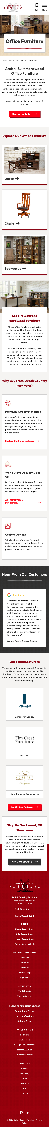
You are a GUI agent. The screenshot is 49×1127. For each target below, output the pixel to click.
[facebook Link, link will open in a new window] (21, 1113)
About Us (24, 1063)
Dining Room (24, 1040)
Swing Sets (24, 986)
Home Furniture (24, 1030)
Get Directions (23, 909)
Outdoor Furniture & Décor (24, 1006)
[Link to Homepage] (25, 885)
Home (4, 60)
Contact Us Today (22, 114)
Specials (24, 1068)
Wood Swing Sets (24, 996)
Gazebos (24, 957)
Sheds (24, 924)
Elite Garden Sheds (24, 934)
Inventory (24, 1083)
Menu (44, 10)
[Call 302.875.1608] (36, 7)
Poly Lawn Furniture (24, 1016)
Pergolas (24, 962)
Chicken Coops (24, 972)
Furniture (14, 60)
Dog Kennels (24, 977)
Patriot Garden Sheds (24, 944)
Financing (24, 1073)
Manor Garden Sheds (24, 939)
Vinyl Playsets (24, 991)
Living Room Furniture (24, 1045)
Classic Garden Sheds (24, 929)
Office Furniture (24, 1050)
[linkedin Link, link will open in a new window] (28, 1113)
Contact (24, 1088)
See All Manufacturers (22, 807)
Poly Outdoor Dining (24, 1011)
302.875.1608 (27, 916)
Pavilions (24, 967)
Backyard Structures (24, 952)
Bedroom (24, 1035)
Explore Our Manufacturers (20, 441)
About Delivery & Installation (14, 501)
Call (36, 10)
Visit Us (24, 1093)
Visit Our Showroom (22, 861)
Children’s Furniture (25, 1055)
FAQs (24, 1078)
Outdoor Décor (24, 1021)
